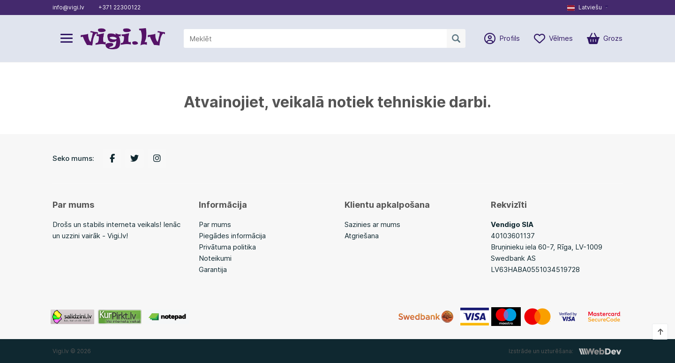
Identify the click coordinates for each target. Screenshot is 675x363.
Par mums (215, 224)
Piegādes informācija (232, 235)
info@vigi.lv (68, 7)
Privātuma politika (227, 246)
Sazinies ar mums (372, 224)
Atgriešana (362, 235)
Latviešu (584, 7)
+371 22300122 (119, 7)
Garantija (213, 269)
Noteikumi (215, 258)
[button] (587, 7)
